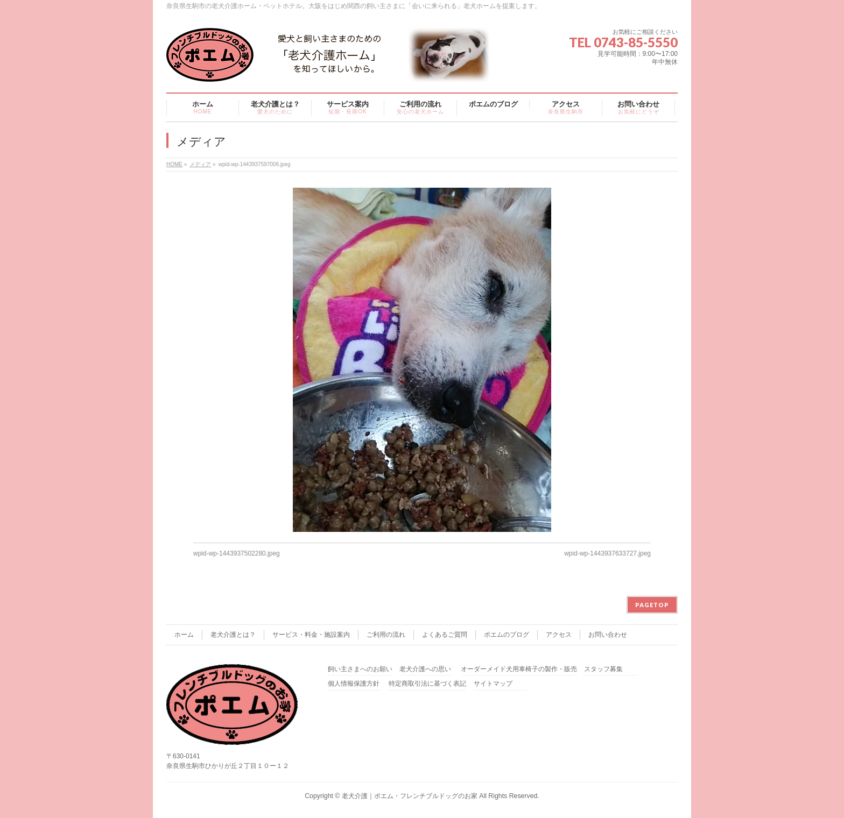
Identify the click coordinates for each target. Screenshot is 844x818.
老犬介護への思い (425, 669)
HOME (174, 164)
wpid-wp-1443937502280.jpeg (236, 553)
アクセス (559, 634)
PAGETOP (652, 604)
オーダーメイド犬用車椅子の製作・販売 (519, 669)
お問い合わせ (607, 634)
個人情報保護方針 (353, 683)
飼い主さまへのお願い (360, 669)
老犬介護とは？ (233, 634)
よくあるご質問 (444, 634)
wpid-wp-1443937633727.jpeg (607, 553)
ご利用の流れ (386, 634)
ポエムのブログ (506, 634)
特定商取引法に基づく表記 (427, 683)
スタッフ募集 (603, 669)
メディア (200, 164)
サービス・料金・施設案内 (311, 634)
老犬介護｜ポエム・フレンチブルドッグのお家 (409, 796)
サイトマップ (493, 683)
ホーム (184, 634)
